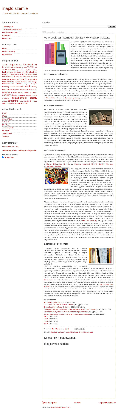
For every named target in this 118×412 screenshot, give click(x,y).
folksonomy (34, 76)
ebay (17, 76)
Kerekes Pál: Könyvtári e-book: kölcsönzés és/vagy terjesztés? (66, 312)
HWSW (4, 113)
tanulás (26, 101)
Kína (4, 67)
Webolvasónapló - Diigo (11, 146)
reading (20, 92)
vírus (12, 103)
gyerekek (33, 79)
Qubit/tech (5, 122)
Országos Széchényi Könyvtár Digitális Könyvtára (93, 164)
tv (31, 101)
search (35, 92)
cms (36, 72)
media (12, 87)
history (23, 82)
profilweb (14, 92)
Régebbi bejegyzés (107, 403)
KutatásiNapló (7, 54)
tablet (21, 101)
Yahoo (25, 67)
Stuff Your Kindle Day (89, 221)
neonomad (11, 89)
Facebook (28, 64)
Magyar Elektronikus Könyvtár (57, 164)
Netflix (12, 67)
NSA (8, 67)
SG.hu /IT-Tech (7, 119)
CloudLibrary (48, 280)
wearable (18, 103)
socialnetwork (19, 97)
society (33, 97)
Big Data (19, 65)
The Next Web (7, 134)
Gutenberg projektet (72, 98)
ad (36, 67)
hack (4, 82)
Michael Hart (51, 98)
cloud (31, 72)
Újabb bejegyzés (49, 403)
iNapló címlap (6, 38)
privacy (6, 92)
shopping (29, 95)
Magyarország (88, 332)
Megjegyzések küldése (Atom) (60, 407)
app (13, 70)
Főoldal (77, 403)
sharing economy (18, 95)
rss (30, 92)
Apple (12, 64)
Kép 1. (46, 316)
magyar (34, 84)
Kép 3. (46, 321)
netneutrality (24, 89)
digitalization (27, 74)
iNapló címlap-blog (8, 51)
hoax (29, 82)
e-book (61, 332)
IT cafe (4, 116)
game (9, 79)
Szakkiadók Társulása (53, 166)
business (17, 72)
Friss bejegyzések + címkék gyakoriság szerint (19, 150)
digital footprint (16, 74)
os (33, 89)
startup (4, 101)
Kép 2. (46, 319)
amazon (8, 70)
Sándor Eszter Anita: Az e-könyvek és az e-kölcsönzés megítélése (67, 314)
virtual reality (6, 103)
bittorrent (31, 70)
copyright (6, 74)
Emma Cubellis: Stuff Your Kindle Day (57, 307)
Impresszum (6, 35)
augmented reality (22, 70)
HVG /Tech (5, 125)
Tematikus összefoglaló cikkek (12, 29)
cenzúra (25, 72)
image (34, 82)
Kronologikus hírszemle (10, 32)
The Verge (5, 137)
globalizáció (15, 79)
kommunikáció (8, 84)
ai (3, 69)
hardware (10, 82)
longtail (26, 84)
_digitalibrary (54, 332)
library (81, 332)
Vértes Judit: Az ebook (52, 302)
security (6, 95)
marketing (5, 87)
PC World (5, 131)
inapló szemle (15, 8)
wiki (26, 103)
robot (26, 92)
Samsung (19, 67)
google (23, 79)
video (35, 101)
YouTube (30, 67)
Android (5, 65)
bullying (10, 72)
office (30, 89)
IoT (35, 65)
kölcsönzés (74, 332)
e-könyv (67, 332)
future (4, 79)
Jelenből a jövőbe (8, 128)
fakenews (26, 76)
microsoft (19, 87)
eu (21, 76)
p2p (35, 89)
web (22, 103)
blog (35, 70)
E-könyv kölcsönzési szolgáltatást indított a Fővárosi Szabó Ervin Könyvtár (70, 309)
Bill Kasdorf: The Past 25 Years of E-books (58, 305)
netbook (17, 89)
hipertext (17, 81)
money (34, 87)
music (4, 89)
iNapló (4, 48)
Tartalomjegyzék (7, 26)
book (4, 72)
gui (28, 79)
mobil (27, 86)
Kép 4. (46, 323)
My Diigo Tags (9, 157)
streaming (13, 100)
